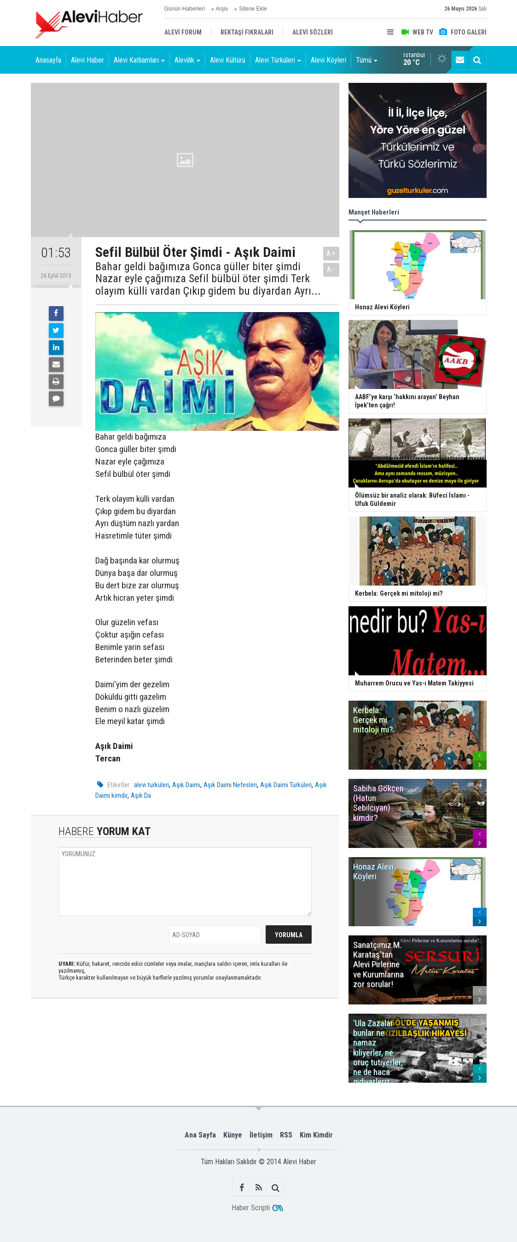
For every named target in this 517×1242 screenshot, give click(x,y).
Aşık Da (141, 795)
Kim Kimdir (316, 1135)
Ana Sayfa (200, 1135)
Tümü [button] (367, 60)
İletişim (261, 1135)
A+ (331, 253)
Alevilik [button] (187, 60)
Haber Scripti (251, 1207)
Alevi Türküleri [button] (278, 60)
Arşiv (222, 9)
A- (331, 269)
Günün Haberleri (184, 9)
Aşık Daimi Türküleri (286, 785)
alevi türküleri (151, 785)
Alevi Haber (87, 60)
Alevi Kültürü (227, 60)
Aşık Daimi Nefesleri (230, 785)
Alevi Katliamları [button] (139, 60)
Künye (232, 1135)
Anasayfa (48, 60)
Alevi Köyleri (328, 60)
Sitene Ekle (253, 9)
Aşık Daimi (186, 785)
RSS (286, 1135)
